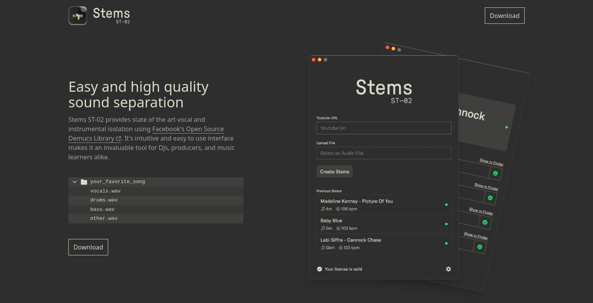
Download (505, 15)
